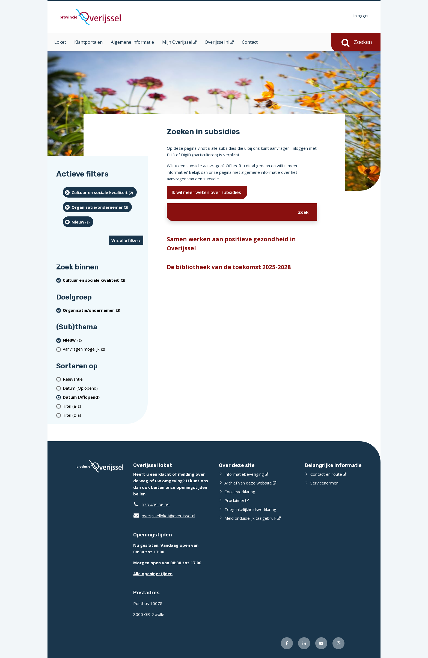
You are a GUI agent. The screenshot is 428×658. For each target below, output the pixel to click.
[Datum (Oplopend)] (103, 387)
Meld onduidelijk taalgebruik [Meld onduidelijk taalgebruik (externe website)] (250, 518)
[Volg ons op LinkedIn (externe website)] (304, 643)
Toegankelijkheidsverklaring (250, 509)
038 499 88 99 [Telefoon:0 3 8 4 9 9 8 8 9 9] (156, 504)
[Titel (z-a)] (103, 414)
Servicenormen (324, 483)
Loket (60, 42)
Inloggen (361, 15)
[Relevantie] (103, 378)
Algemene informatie (132, 42)
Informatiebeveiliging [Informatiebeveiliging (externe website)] (244, 474)
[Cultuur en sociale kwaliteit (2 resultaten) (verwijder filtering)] (100, 192)
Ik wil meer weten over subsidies (207, 192)
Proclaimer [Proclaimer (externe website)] (234, 500)
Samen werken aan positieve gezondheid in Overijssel (231, 243)
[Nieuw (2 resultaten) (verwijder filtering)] (78, 221)
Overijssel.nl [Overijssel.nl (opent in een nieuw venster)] (217, 42)
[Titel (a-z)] (103, 405)
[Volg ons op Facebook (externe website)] (287, 643)
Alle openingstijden (153, 573)
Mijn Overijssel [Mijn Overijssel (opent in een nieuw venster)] (177, 42)
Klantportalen (88, 42)
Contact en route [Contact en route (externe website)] (326, 474)
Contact (250, 42)
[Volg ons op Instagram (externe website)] (338, 643)
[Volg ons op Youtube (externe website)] (321, 643)
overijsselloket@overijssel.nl (164, 515)
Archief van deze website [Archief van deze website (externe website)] (248, 483)
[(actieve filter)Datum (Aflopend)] (103, 396)
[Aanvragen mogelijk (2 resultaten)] (103, 349)
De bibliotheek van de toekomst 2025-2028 (229, 267)
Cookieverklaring (239, 491)
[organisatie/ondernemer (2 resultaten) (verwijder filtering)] (97, 207)
